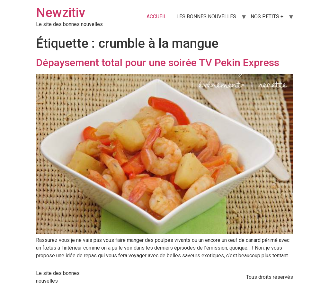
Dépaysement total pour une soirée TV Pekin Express (157, 62)
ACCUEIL (157, 16)
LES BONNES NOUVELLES (206, 16)
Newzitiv (60, 12)
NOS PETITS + (267, 16)
